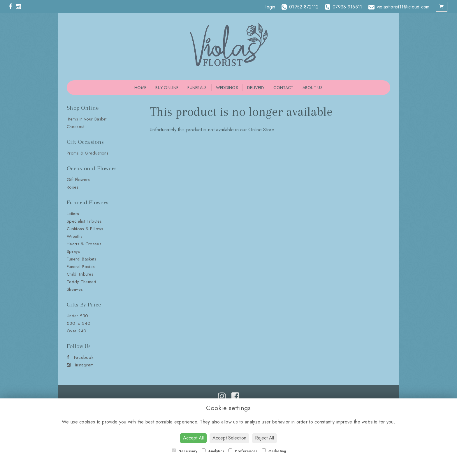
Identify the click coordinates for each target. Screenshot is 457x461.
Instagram (80, 365)
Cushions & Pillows (85, 229)
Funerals (197, 88)
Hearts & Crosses (84, 244)
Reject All (264, 438)
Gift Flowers (78, 179)
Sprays (73, 251)
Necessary (184, 451)
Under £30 (77, 316)
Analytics (213, 451)
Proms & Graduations (88, 153)
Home (140, 88)
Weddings (227, 88)
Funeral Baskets (81, 259)
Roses (73, 187)
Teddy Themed (81, 282)
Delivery (255, 88)
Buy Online (166, 88)
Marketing (274, 451)
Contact (283, 88)
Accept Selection (229, 438)
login (270, 6)
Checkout (75, 126)
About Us (313, 88)
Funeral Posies (81, 266)
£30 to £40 (78, 323)
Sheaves (75, 289)
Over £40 (76, 331)
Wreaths (74, 236)
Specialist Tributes (84, 221)
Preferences (243, 451)
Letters (73, 213)
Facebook (80, 357)
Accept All (193, 438)
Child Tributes (80, 274)
